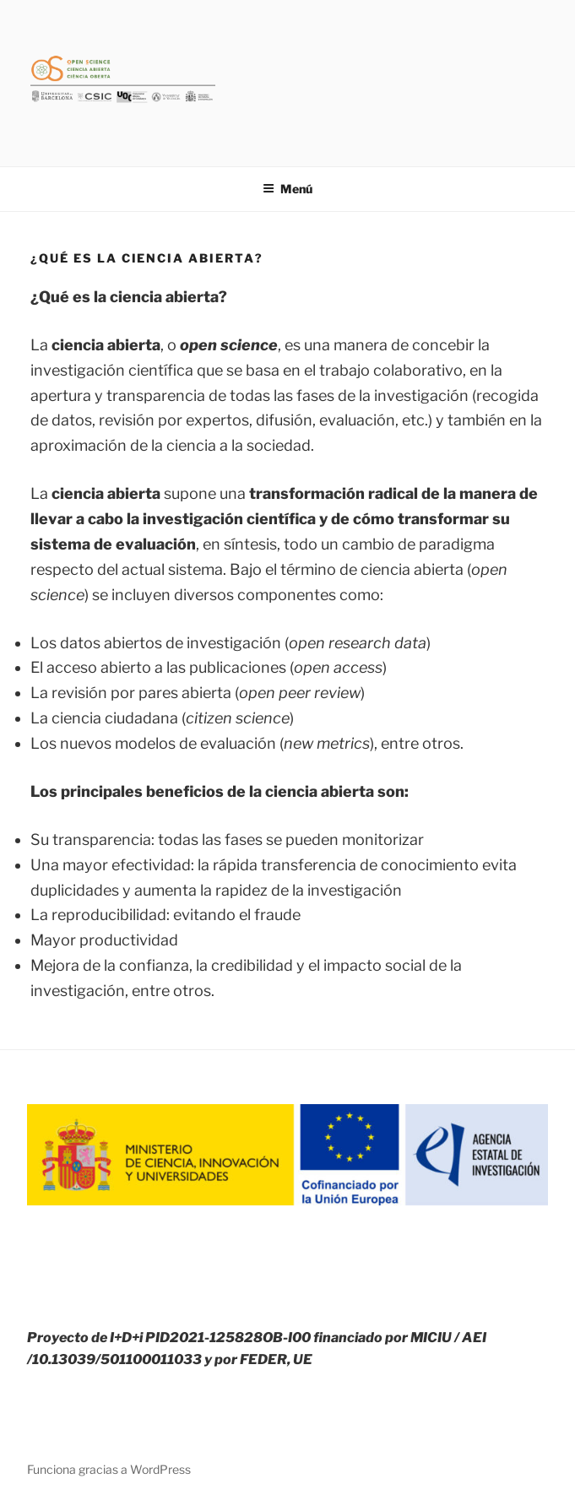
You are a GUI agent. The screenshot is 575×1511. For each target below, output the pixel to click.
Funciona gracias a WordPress (109, 1469)
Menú (287, 188)
